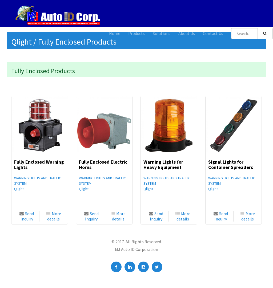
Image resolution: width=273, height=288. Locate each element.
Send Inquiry (27, 216)
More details (54, 216)
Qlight (19, 188)
